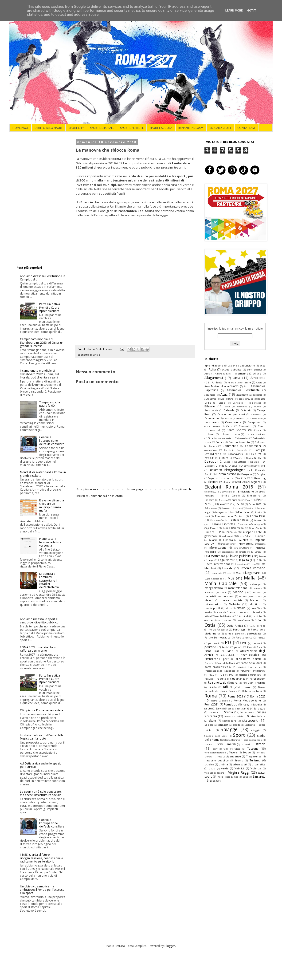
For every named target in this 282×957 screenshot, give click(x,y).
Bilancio (95, 354)
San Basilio (233, 708)
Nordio (208, 612)
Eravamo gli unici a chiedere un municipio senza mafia (51, 505)
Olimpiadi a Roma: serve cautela (41, 710)
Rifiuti (227, 687)
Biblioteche (255, 402)
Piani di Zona (254, 647)
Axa (222, 398)
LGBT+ (259, 560)
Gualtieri (260, 536)
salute (208, 708)
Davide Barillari (254, 458)
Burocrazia (211, 410)
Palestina (222, 629)
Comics (213, 446)
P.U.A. (252, 625)
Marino (238, 592)
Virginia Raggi (239, 772)
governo (209, 536)
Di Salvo (233, 465)
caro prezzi (211, 422)
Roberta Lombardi (252, 691)
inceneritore (227, 543)
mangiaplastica (213, 588)
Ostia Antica (235, 626)
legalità (244, 560)
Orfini (258, 620)
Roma (210, 696)
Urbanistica (259, 764)
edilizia (242, 478)
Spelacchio (250, 724)
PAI (210, 629)
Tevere (233, 752)
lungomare (252, 573)
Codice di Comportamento (232, 442)
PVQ (231, 674)
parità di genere (234, 633)
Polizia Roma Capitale (248, 659)
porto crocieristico (216, 667)
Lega (211, 560)
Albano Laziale (223, 373)
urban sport (239, 764)
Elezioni (213, 482)
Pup (221, 674)
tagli (225, 748)
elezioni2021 (210, 491)
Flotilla (258, 512)
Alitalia (257, 373)
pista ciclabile (227, 655)
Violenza (256, 768)
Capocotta (256, 414)
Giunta (233, 532)
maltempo (255, 584)
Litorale (227, 568)
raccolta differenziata (250, 674)
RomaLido (230, 704)
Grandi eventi (226, 536)
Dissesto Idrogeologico (227, 470)
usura (212, 768)
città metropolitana (255, 434)
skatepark (250, 720)
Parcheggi (239, 629)
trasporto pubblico (216, 760)
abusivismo (248, 365)
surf (215, 748)
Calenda (229, 410)
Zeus (245, 776)
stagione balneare (253, 739)
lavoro (262, 556)
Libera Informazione (217, 564)
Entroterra (253, 495)
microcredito (212, 604)
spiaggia (255, 730)
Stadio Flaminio (232, 739)
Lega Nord (225, 560)
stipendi (246, 744)
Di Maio (254, 461)
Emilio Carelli (230, 495)
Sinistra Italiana (256, 716)
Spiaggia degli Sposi (215, 735)
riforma (246, 687)
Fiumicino (244, 512)
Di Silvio (245, 465)
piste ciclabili (250, 655)
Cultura (223, 458)
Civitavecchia (242, 438)
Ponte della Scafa (251, 663)
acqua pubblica (232, 369)
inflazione (260, 543)
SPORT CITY (76, 128)
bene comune (246, 398)
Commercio (230, 446)
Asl (245, 386)
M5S (230, 578)
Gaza (215, 524)
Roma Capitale (219, 700)
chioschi (257, 430)
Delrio (226, 461)
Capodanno (211, 418)
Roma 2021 (235, 696)
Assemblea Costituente (243, 390)
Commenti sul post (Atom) (106, 496)
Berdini (222, 402)
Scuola (228, 712)
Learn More (234, 10)
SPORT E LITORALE (102, 128)
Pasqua (262, 637)
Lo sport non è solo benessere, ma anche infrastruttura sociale (41, 793)
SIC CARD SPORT (220, 128)
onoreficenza (243, 620)
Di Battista (240, 461)
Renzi (234, 682)
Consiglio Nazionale (235, 450)
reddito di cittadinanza (231, 678)
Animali (232, 382)
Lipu (253, 564)
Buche (257, 406)
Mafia (250, 578)
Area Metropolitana (216, 386)
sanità (246, 708)
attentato (242, 394)
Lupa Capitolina (213, 578)
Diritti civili (259, 465)
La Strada (256, 551)
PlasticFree (211, 659)
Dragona (246, 474)
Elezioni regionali (251, 482)
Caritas (227, 418)
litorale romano (253, 568)
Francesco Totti (218, 520)
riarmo (261, 682)
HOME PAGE (20, 128)
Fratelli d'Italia (239, 520)
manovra (257, 588)
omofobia (257, 616)
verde (224, 768)
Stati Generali (226, 744)
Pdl (244, 643)
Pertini (225, 647)
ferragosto (220, 512)
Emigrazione (246, 491)
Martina (257, 592)
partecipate (254, 633)
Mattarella (256, 596)
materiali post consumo (219, 596)
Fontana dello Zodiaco (230, 516)
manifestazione (237, 588)
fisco (232, 512)
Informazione (218, 548)
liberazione (241, 564)
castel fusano (212, 426)
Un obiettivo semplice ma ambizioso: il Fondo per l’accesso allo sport (42, 889)
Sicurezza (210, 716)
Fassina (249, 508)
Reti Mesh (248, 682)
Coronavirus (235, 454)
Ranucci (208, 678)
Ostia (210, 625)
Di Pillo (220, 465)
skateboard (229, 720)
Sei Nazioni (246, 712)
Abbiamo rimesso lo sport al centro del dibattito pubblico (39, 620)
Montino (255, 604)
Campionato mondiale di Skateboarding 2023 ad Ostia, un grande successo (41, 342)
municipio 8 (212, 608)
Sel (259, 712)
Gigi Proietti (211, 528)
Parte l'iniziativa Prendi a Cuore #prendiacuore (49, 307)
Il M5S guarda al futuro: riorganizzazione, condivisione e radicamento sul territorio (41, 858)
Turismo (255, 760)
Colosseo (260, 442)
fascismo (237, 508)
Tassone (252, 749)
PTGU (211, 674)
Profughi (244, 670)
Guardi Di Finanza (221, 540)
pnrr (226, 659)
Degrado (210, 462)
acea (263, 365)
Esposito (209, 500)
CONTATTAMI (246, 128)
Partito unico (244, 637)
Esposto (223, 500)
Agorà (207, 373)
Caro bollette (255, 418)
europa (236, 500)
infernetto (244, 543)
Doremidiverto (226, 474)
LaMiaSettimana (214, 556)
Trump (239, 760)
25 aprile (232, 365)
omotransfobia (212, 620)
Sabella (257, 704)
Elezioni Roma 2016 (228, 487)
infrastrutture (241, 547)
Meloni (208, 600)
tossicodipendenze (229, 756)
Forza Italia (258, 516)
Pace (262, 625)
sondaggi (223, 724)
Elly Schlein (228, 491)
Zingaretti (259, 777)
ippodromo (228, 551)
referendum (258, 678)
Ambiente (258, 377)
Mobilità (234, 604)
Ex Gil (240, 504)
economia (227, 478)
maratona (209, 592)
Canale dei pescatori (231, 414)
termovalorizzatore (214, 752)
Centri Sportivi (236, 430)
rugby (246, 704)
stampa (208, 744)
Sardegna (260, 708)
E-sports (212, 478)
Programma (259, 670)
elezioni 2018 (229, 482)
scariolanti (213, 712)
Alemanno (241, 373)
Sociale (208, 724)
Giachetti (228, 524)
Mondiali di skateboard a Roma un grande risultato (43, 473)
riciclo (213, 687)
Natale (241, 608)
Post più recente (87, 489)
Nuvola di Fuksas (223, 616)
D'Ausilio (237, 458)
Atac (223, 394)
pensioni (257, 643)
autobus (257, 394)
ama (236, 377)
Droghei (261, 474)
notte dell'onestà (225, 612)
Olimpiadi (242, 616)
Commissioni (253, 446)
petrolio (238, 647)
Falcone (225, 508)
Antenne (245, 382)
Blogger (169, 946)
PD (228, 642)
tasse (237, 748)
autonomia (210, 398)
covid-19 (209, 458)
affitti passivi (254, 369)
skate (212, 721)
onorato (228, 620)
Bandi (231, 398)
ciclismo (209, 434)
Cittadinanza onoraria (219, 438)
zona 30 (214, 780)
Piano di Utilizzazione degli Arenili (235, 653)
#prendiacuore (213, 365)
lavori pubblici (240, 556)
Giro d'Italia (255, 528)
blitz (227, 406)
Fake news (210, 508)
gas (206, 524)
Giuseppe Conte (251, 532)
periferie (210, 647)
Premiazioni (239, 667)
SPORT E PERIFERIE (132, 128)
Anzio (259, 382)
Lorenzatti (217, 573)
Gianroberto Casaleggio (250, 524)
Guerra (243, 540)
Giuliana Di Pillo (214, 532)
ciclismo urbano (229, 434)
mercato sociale (231, 600)
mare (223, 592)
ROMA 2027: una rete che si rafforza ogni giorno (38, 649)
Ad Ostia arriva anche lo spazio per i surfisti (41, 765)
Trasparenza (253, 756)
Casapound (254, 422)
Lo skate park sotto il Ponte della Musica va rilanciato (41, 736)
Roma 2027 (258, 696)
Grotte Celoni (244, 536)
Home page (135, 489)
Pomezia (208, 663)
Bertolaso (238, 402)
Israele (242, 551)
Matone (243, 596)
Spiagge (229, 729)
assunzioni (210, 394)
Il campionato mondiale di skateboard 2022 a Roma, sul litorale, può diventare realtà (39, 374)
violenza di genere (214, 772)
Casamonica (233, 422)
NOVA (207, 616)
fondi (207, 516)
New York (256, 608)
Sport (239, 735)
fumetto (258, 520)
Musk (229, 608)
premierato (256, 667)
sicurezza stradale (233, 716)
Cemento (245, 426)
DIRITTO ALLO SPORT (49, 128)
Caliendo (245, 410)
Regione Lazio (217, 683)
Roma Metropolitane (247, 700)
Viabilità (239, 768)
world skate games (228, 776)
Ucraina (209, 764)
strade (260, 744)
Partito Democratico (217, 637)
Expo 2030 (255, 504)
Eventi (248, 500)
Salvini (220, 708)
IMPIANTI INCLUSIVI (191, 128)
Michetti (255, 600)
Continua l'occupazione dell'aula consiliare (51, 440)
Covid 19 (255, 454)
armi (236, 386)
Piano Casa (211, 651)
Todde (247, 752)
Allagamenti (213, 377)
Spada (236, 724)
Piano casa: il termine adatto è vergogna (50, 542)
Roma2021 (211, 704)
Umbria (223, 764)
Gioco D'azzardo (233, 528)
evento (224, 504)
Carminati (240, 418)
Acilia (212, 369)
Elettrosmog (258, 478)
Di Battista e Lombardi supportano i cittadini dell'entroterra (49, 580)
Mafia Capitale (220, 583)
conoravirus (210, 450)
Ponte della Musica (227, 663)
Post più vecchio (182, 489)
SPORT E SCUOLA (161, 128)
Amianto (217, 382)
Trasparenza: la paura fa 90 (49, 404)
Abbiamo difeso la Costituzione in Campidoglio (42, 277)
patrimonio (214, 643)
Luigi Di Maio (234, 573)
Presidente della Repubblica (219, 670)
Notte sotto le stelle (250, 612)
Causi (229, 426)
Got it (251, 10)
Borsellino (242, 406)
